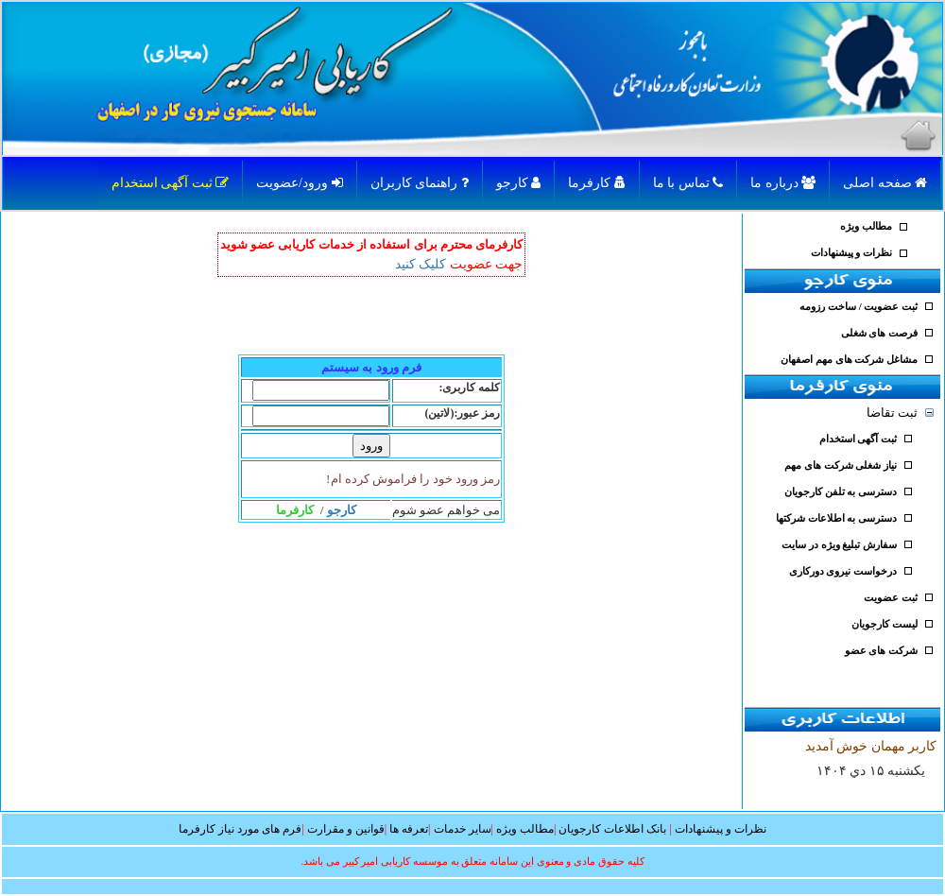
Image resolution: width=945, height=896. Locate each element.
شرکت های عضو (881, 651)
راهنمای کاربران (419, 183)
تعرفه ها (408, 829)
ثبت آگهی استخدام (171, 183)
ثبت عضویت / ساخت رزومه (858, 307)
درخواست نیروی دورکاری (843, 571)
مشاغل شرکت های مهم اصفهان (849, 359)
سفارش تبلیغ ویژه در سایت (839, 545)
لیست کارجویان (884, 624)
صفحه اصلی (885, 183)
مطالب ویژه (866, 226)
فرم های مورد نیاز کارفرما (240, 829)
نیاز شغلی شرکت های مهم (840, 465)
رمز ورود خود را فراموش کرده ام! (413, 479)
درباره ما (783, 183)
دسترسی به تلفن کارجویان (840, 492)
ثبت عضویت (891, 598)
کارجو (518, 183)
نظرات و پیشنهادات (851, 253)
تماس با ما (688, 183)
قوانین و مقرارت (346, 829)
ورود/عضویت (299, 183)
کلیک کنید (421, 264)
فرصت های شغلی (879, 333)
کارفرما (597, 183)
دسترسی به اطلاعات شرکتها (836, 518)
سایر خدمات (462, 829)
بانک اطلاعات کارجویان (612, 829)
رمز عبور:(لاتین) (463, 413)
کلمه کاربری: (470, 387)
